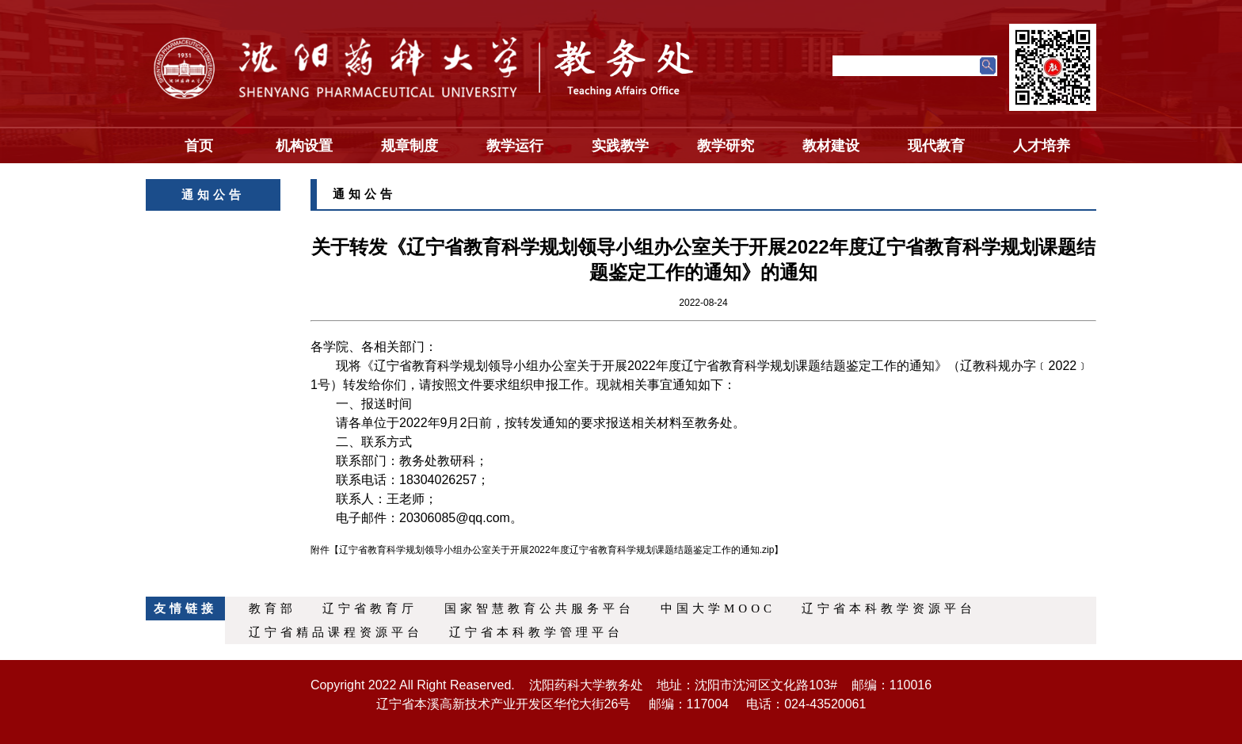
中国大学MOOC (718, 608)
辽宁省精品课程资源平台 (336, 632)
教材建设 (830, 146)
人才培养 (1041, 146)
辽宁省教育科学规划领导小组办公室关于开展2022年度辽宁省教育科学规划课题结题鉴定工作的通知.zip (556, 549)
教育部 (272, 608)
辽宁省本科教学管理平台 (536, 632)
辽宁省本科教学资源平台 (889, 608)
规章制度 (409, 146)
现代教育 (936, 146)
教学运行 (514, 146)
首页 (199, 146)
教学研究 (725, 146)
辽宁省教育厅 (369, 608)
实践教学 (620, 146)
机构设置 (304, 146)
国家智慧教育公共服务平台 (539, 608)
